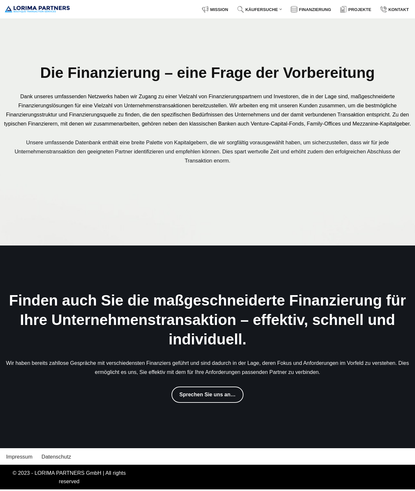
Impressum (19, 457)
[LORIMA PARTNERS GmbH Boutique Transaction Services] (37, 9)
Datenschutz (57, 457)
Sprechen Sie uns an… (207, 395)
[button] (278, 9)
